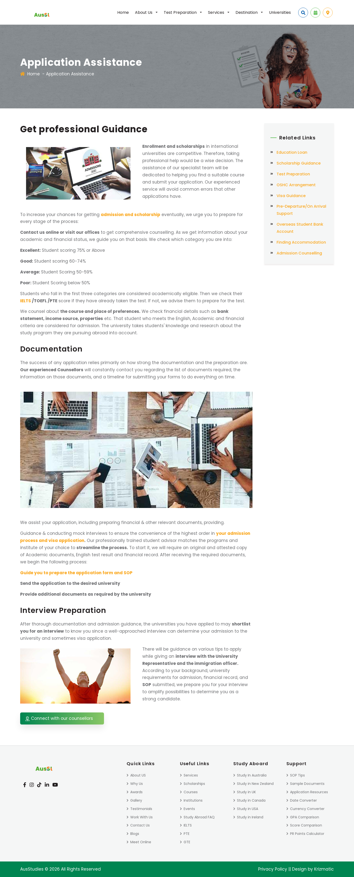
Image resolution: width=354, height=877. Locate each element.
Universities (280, 12)
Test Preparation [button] (181, 12)
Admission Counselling (299, 253)
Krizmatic (324, 869)
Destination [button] (247, 12)
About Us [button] (144, 12)
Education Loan (292, 152)
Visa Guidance (291, 196)
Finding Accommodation (301, 242)
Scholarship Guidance (299, 163)
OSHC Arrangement (296, 185)
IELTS (25, 301)
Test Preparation (293, 174)
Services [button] (216, 12)
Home (123, 12)
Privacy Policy (272, 869)
